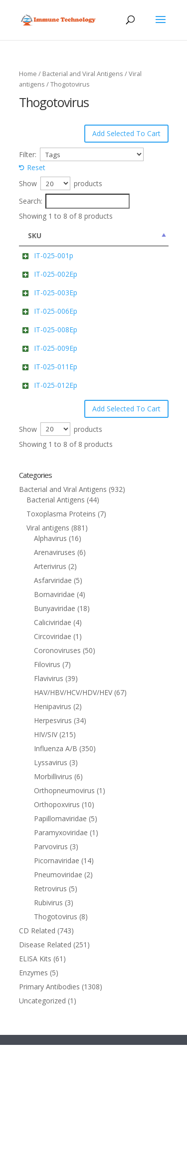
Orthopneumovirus (64, 916)
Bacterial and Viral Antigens (82, 73)
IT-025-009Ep (55, 432)
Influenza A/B (55, 874)
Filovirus (47, 790)
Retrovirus (50, 1014)
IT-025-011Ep (55, 461)
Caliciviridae (52, 748)
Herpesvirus (53, 846)
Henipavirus (52, 832)
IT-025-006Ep (55, 363)
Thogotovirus (55, 1042)
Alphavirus (50, 664)
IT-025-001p (53, 255)
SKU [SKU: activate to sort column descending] (34, 235)
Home (28, 73)
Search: (74, 201)
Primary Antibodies (49, 1112)
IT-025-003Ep (55, 334)
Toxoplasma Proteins (61, 640)
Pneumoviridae (58, 1000)
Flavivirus (48, 804)
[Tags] (92, 154)
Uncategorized (42, 1126)
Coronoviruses (57, 776)
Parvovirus (51, 972)
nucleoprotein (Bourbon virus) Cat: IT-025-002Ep (125, 305)
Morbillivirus (53, 902)
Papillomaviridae (60, 944)
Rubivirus (48, 1028)
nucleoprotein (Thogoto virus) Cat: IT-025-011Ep (125, 471)
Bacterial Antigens (55, 626)
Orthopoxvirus (57, 930)
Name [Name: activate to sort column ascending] (104, 235)
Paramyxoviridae (61, 958)
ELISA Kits (35, 1084)
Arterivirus (50, 692)
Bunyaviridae (54, 734)
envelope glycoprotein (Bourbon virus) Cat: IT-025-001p (125, 266)
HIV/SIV (45, 860)
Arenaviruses (54, 678)
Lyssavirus (50, 888)
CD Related (37, 1056)
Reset (36, 167)
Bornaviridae (54, 720)
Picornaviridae (56, 986)
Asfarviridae (53, 706)
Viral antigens (47, 654)
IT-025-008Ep (55, 392)
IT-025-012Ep (55, 500)
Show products (60, 183)
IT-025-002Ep (55, 295)
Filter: (27, 154)
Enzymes (33, 1098)
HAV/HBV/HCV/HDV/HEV (73, 818)
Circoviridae (52, 762)
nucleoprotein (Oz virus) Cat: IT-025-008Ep (121, 403)
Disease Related (45, 1070)
